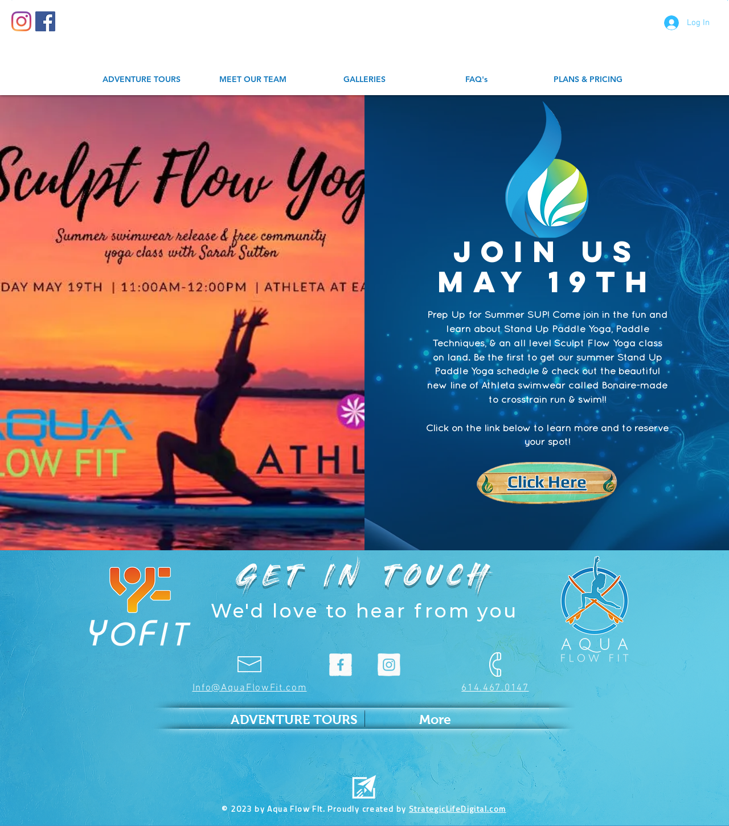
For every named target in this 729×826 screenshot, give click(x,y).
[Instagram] (21, 21)
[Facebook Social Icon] (45, 21)
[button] (727, 0)
